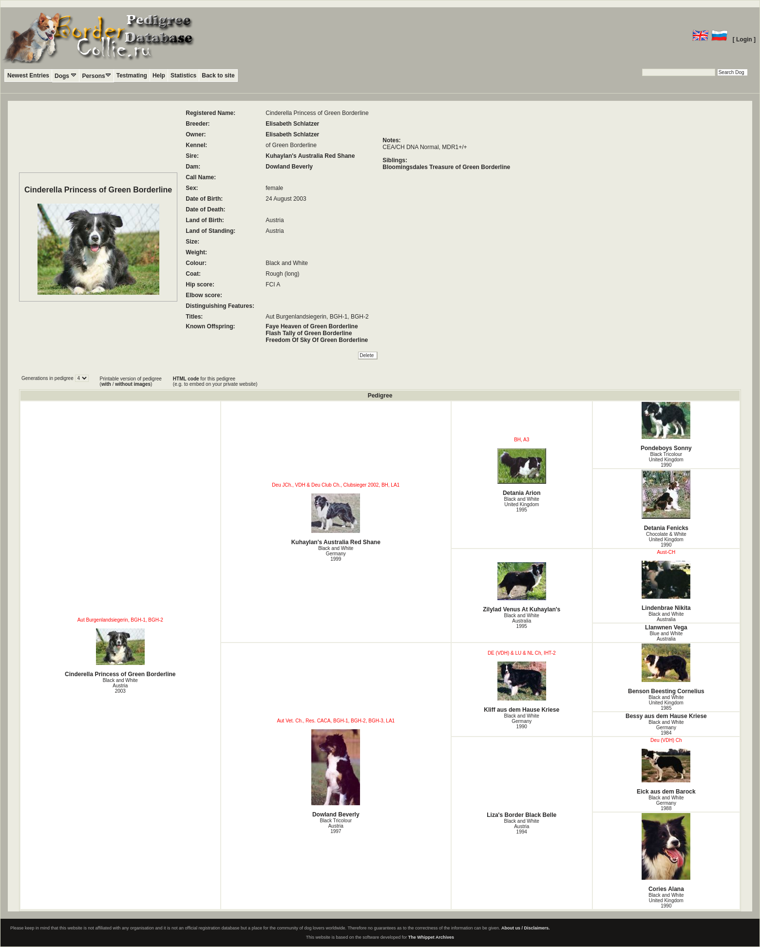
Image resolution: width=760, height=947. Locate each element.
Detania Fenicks (666, 500)
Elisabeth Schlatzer (292, 123)
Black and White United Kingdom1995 (521, 504)
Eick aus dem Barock (666, 772)
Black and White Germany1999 (335, 554)
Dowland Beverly (289, 166)
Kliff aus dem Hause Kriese (521, 687)
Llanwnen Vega (666, 627)
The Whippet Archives (431, 937)
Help (158, 75)
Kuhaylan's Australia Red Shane (310, 155)
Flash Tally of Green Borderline (309, 333)
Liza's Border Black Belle (521, 815)
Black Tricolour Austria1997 (336, 826)
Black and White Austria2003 (120, 686)
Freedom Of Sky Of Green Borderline (317, 340)
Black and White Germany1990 (521, 721)
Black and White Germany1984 (666, 728)
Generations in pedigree (48, 378)
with (106, 384)
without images (133, 384)
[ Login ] (744, 39)
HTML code (186, 378)
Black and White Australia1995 (521, 621)
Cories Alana (666, 852)
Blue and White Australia (666, 636)
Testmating (131, 75)
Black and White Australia (666, 616)
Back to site (218, 75)
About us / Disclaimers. (525, 928)
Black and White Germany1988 (666, 803)
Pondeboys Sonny (666, 427)
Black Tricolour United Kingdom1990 (666, 460)
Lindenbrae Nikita (666, 586)
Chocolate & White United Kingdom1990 (666, 539)
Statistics (183, 75)
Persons (96, 75)
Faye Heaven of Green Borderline (312, 326)
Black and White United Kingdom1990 (666, 900)
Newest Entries (28, 75)
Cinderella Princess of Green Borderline (120, 653)
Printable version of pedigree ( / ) (131, 381)
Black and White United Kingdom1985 (666, 703)
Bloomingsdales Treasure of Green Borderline (446, 167)
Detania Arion (521, 472)
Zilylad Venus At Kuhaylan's (521, 587)
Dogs (65, 75)
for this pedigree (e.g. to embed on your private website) (215, 381)
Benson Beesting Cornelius (666, 669)
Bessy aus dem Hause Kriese (666, 716)
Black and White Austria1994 (521, 826)
